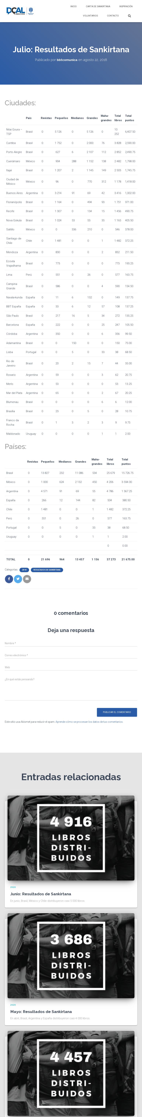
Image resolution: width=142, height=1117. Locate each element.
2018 (24, 570)
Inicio (73, 6)
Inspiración (126, 6)
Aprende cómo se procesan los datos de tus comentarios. (89, 721)
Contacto (113, 15)
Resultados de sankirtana (47, 570)
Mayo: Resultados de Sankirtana (42, 1011)
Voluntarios (90, 15)
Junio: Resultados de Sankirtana (41, 893)
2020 (13, 887)
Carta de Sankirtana (98, 6)
